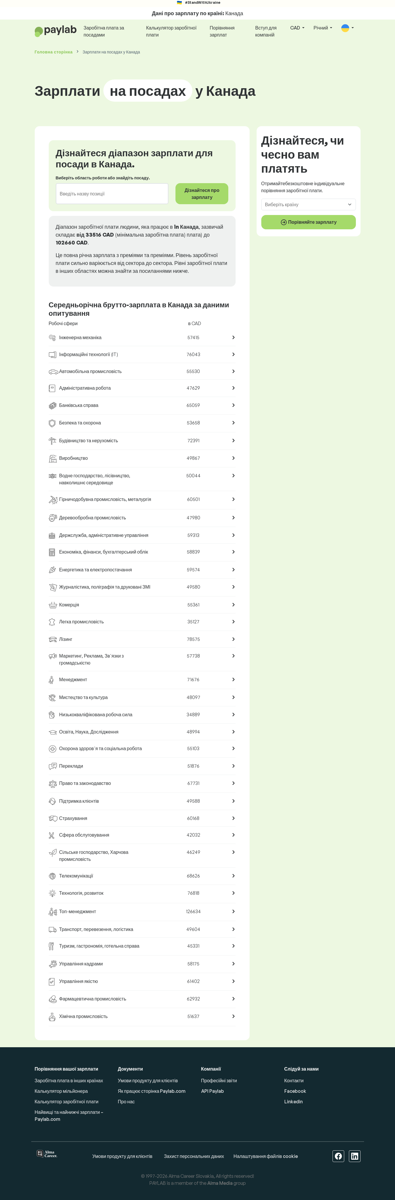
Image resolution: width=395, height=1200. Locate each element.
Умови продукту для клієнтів (148, 1080)
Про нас (126, 1101)
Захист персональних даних (194, 1156)
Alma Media (220, 1183)
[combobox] (109, 193)
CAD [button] (295, 28)
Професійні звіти (219, 1080)
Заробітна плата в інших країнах (69, 1080)
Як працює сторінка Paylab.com (152, 1091)
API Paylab (212, 1091)
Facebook (295, 1091)
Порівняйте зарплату (308, 222)
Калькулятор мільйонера (61, 1091)
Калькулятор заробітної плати (171, 31)
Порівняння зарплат (222, 31)
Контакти (294, 1080)
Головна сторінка (54, 51)
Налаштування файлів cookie (266, 1156)
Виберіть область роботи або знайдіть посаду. (103, 177)
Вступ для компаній (265, 31)
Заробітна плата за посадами (103, 31)
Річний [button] (321, 28)
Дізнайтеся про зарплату (202, 193)
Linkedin (293, 1101)
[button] (347, 28)
